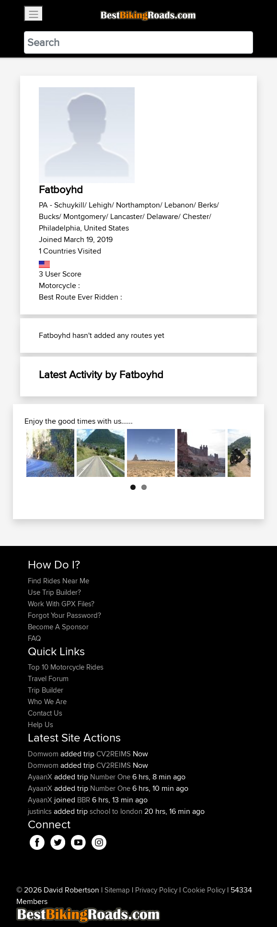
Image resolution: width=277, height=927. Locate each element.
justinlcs (41, 811)
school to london (116, 811)
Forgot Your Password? (64, 615)
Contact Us (45, 713)
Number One (110, 777)
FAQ (34, 638)
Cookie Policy (204, 890)
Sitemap (117, 890)
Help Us (40, 724)
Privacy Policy (156, 890)
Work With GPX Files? (61, 604)
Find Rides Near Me (58, 581)
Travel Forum (48, 678)
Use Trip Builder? (54, 592)
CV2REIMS (113, 754)
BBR (83, 800)
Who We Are (47, 701)
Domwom (44, 754)
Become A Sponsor (58, 627)
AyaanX (41, 777)
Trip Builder (45, 690)
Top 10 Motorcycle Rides (66, 667)
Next (236, 453)
